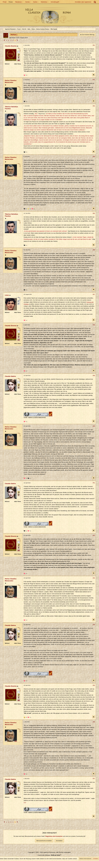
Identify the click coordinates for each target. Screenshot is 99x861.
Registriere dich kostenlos (53, 836)
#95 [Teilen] (94, 685)
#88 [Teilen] (94, 325)
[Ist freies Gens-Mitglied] (18, 387)
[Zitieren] (93, 74)
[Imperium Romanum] (49, 15)
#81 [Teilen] (94, 45)
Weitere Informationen (85, 858)
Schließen (95, 858)
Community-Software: (49, 855)
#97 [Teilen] (94, 778)
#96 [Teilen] (94, 722)
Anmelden (59, 841)
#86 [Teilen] (94, 250)
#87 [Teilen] (94, 294)
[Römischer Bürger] (18, 382)
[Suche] (94, 2)
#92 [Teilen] (94, 535)
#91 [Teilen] (94, 483)
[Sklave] (18, 301)
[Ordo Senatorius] (18, 59)
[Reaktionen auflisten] (26, 75)
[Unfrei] (18, 303)
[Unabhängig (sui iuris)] (18, 57)
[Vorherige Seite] (4, 40)
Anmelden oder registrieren (83, 2)
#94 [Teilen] (94, 624)
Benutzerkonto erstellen (44, 841)
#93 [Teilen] (94, 578)
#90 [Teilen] (94, 426)
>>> (25, 802)
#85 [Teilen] (94, 213)
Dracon (13, 37)
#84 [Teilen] (94, 156)
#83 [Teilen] (94, 106)
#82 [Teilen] (94, 79)
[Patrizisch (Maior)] (18, 54)
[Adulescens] (18, 52)
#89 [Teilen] (94, 375)
